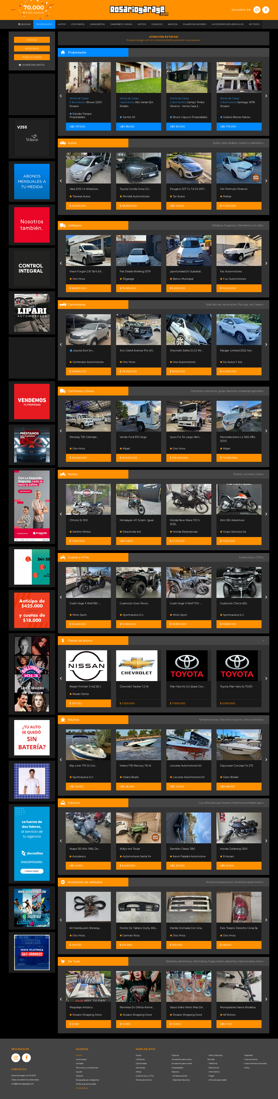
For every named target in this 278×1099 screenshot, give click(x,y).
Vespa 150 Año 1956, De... (84, 848)
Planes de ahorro (144, 1080)
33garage (127, 278)
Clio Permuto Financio (234, 189)
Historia (79, 1076)
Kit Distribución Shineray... (85, 928)
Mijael (125, 448)
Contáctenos (82, 1088)
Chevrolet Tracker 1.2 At (134, 686)
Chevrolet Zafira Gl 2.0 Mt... (186, 350)
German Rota (130, 935)
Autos (138, 1055)
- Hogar (210, 1076)
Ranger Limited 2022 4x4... (236, 350)
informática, (200, 961)
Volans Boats (129, 777)
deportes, (232, 961)
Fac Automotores (231, 271)
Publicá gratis (31, 57)
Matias (225, 196)
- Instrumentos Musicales (255, 1063)
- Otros (246, 1067)
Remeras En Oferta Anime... (137, 1007)
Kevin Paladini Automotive (188, 856)
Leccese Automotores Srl (185, 765)
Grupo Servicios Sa (233, 531)
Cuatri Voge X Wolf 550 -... (85, 603)
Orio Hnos (77, 278)
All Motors (227, 1014)
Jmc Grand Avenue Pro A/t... (137, 350)
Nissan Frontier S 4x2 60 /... (86, 686)
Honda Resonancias (184, 531)
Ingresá (32, 39)
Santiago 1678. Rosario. (237, 102)
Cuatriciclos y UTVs (145, 1076)
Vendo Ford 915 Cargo (133, 437)
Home (79, 1055)
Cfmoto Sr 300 (79, 520)
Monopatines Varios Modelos (238, 1007)
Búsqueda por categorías (87, 1080)
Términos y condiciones (87, 1067)
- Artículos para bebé (217, 1080)
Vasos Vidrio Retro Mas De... (187, 1007)
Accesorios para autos (181, 1059)
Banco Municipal (181, 278)
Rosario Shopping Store (86, 1014)
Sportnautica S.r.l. (132, 614)
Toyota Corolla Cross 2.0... (135, 189)
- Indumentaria (250, 1059)
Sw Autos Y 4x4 (231, 362)
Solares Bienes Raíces (235, 117)
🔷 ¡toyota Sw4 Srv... (82, 350)
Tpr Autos (177, 196)
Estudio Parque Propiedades (81, 115)
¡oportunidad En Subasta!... (186, 271)
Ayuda (79, 1072)
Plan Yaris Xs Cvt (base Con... (187, 686)
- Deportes (248, 1055)
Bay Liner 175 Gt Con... (83, 765)
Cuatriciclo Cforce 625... (234, 603)
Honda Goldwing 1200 (234, 848)
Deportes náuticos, (232, 719)
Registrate (32, 48)
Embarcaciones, (209, 719)
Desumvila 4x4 (130, 531)
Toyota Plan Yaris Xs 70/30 (236, 686)
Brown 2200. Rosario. (86, 102)
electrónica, (185, 961)
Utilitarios (140, 1059)
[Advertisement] (32, 94)
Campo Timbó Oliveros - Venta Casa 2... (187, 102)
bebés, (221, 961)
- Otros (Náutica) (215, 1055)
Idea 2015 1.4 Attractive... (84, 189)
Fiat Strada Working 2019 (135, 271)
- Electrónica (213, 1067)
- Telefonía (212, 1063)
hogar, (212, 961)
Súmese (79, 1063)
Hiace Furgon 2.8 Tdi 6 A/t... (86, 271)
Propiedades (177, 1067)
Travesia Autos (80, 196)
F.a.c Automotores (233, 278)
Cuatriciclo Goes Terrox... (134, 603)
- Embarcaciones (179, 1076)
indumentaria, (247, 961)
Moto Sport (78, 614)
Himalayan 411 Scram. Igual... (137, 520)
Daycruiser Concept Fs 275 (236, 765)
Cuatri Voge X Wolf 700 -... (186, 603)
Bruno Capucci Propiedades (188, 117)
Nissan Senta (79, 694)
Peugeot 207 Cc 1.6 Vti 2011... (188, 189)
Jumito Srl (127, 117)
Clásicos (175, 1055)
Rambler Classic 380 (182, 848)
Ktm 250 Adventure (232, 520)
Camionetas (141, 1063)
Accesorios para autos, (220, 882)
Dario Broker (229, 777)
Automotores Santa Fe (135, 856)
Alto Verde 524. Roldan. (137, 102)
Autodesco (77, 856)
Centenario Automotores (87, 362)
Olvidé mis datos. (32, 65)
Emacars (227, 856)
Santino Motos (80, 531)
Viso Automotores (182, 362)
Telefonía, (172, 961)
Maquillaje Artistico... (82, 1007)
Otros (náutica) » (254, 719)
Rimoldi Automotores (134, 196)
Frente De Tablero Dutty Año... (138, 928)
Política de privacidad (86, 1084)
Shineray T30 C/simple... (84, 437)
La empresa (81, 1059)
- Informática (213, 1072)
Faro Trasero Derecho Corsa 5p (239, 928)
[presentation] (61, 96)
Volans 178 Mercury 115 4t (135, 765)
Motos (138, 1072)
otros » (260, 961)
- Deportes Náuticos (181, 1080)
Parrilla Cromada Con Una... (186, 928)
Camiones (140, 1067)
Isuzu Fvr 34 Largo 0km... (185, 437)
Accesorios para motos (248, 882)
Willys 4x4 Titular (130, 848)
